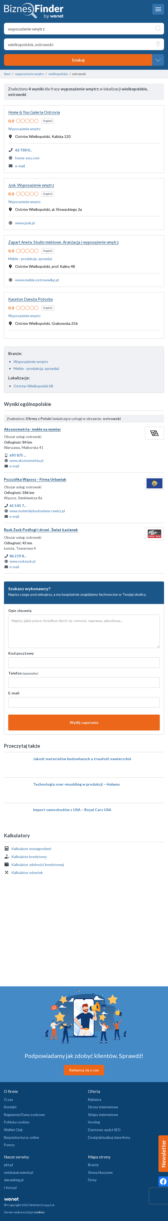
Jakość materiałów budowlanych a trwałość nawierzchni (82, 758)
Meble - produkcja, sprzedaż (36, 368)
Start (7, 74)
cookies (39, 1212)
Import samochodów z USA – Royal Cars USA (72, 809)
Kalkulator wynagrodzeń (31, 848)
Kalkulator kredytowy (29, 856)
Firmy (92, 1180)
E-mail (13, 693)
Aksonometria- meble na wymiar (32, 429)
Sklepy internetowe (103, 1115)
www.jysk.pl (25, 223)
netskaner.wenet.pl (18, 1172)
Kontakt (10, 1107)
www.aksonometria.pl (26, 460)
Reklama (94, 1099)
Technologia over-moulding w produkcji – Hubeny (76, 784)
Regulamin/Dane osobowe (24, 1115)
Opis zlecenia (20, 610)
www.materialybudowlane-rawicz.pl (37, 511)
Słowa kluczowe (100, 1172)
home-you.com (27, 158)
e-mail (20, 166)
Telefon (23, 673)
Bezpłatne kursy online (21, 1137)
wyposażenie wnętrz (29, 74)
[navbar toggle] (158, 9)
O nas (8, 1099)
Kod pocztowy (21, 653)
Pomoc (9, 1145)
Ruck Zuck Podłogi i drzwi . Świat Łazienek (41, 529)
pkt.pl (8, 1165)
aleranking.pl (14, 1180)
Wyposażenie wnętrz (31, 361)
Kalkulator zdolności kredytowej (37, 864)
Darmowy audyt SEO (104, 1130)
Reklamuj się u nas (84, 1070)
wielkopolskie (58, 74)
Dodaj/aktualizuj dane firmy (109, 1137)
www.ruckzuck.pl (23, 561)
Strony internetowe (103, 1107)
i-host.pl (10, 1187)
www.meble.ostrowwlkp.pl (37, 280)
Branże (93, 1165)
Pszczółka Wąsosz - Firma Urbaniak (35, 479)
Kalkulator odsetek (27, 872)
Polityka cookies (16, 1122)
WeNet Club (13, 1130)
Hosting (94, 1122)
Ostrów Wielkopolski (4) (33, 386)
